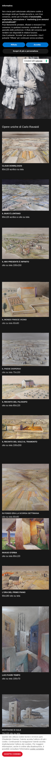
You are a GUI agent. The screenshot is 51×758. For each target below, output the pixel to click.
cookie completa (37, 749)
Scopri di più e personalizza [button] (25, 51)
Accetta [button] (37, 45)
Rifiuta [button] (14, 45)
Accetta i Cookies (12, 754)
